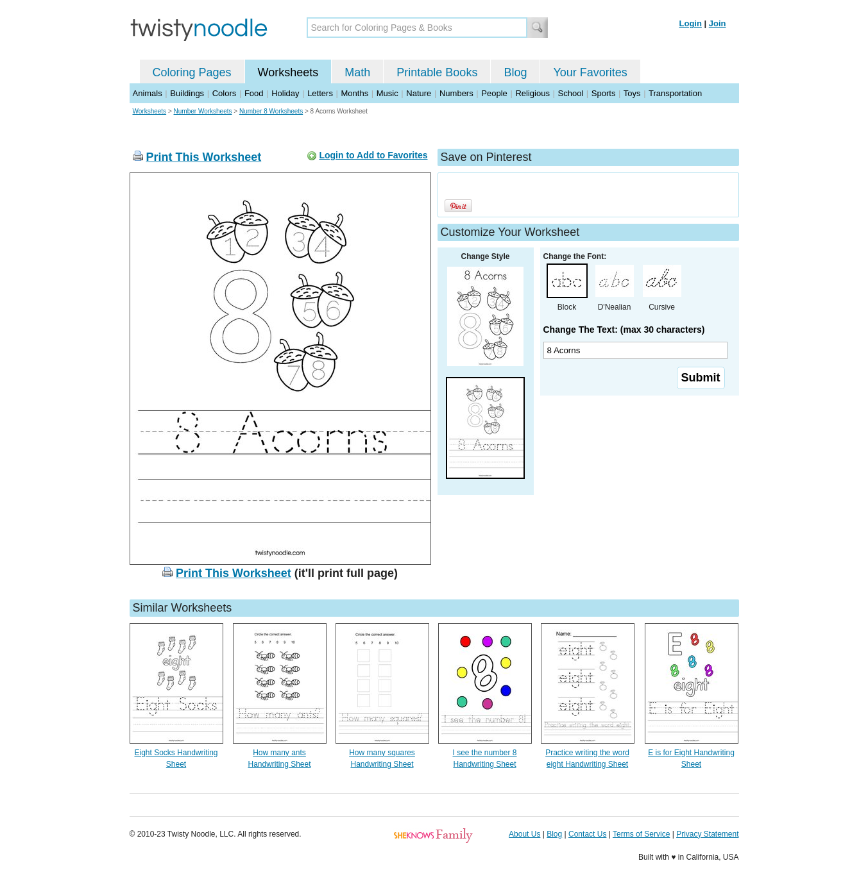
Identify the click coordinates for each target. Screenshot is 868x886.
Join (717, 23)
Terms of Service (641, 834)
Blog (515, 72)
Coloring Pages (192, 72)
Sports (603, 93)
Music (387, 93)
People (494, 93)
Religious (532, 93)
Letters (320, 93)
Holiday (285, 93)
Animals (147, 93)
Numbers (456, 93)
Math (357, 72)
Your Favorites (590, 72)
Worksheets (288, 72)
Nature (418, 93)
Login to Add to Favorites (373, 155)
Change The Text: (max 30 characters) (624, 329)
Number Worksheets (203, 111)
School (571, 93)
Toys (632, 93)
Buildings (187, 93)
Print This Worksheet (204, 157)
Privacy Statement (707, 834)
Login (690, 23)
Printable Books (436, 72)
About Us (524, 834)
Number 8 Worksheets (271, 111)
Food (254, 93)
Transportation (675, 93)
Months (355, 93)
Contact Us (587, 834)
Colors (224, 93)
